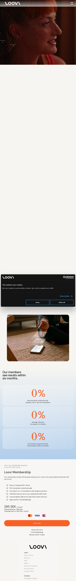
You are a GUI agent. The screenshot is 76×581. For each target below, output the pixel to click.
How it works (28, 555)
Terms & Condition (30, 566)
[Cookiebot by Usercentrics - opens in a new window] (65, 277)
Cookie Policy (29, 571)
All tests (27, 558)
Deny (37, 302)
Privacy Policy (29, 569)
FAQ (25, 561)
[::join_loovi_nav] (37, 523)
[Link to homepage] (38, 547)
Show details (65, 296)
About (26, 563)
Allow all (62, 302)
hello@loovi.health (30, 578)
